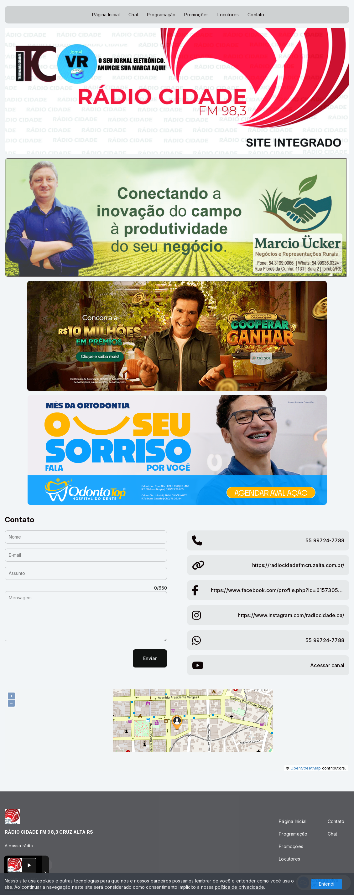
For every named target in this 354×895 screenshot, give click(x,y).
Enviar (150, 658)
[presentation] (52, 658)
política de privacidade (239, 887)
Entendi (326, 884)
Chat (133, 14)
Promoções (196, 14)
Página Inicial (106, 14)
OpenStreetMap (305, 768)
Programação (161, 14)
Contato (255, 14)
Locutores (228, 14)
